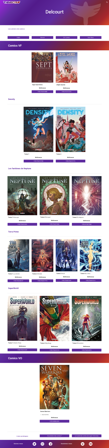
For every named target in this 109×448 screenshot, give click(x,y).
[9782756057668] (54, 224)
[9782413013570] (66, 92)
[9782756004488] (42, 91)
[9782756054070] (86, 350)
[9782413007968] (86, 224)
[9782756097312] (90, 280)
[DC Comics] (66, 37)
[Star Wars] (90, 37)
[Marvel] (42, 37)
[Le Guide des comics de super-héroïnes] (86, 436)
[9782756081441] (66, 280)
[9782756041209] (22, 350)
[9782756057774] (42, 281)
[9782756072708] (38, 161)
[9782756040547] (18, 281)
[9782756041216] (54, 350)
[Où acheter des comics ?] (54, 436)
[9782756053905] (22, 224)
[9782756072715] (70, 161)
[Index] (18, 37)
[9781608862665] (54, 421)
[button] (107, 2)
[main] (54, 12)
